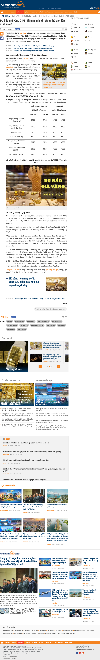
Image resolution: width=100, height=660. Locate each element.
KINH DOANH (68, 12)
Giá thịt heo (27, 633)
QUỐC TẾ (27, 12)
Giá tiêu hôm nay (68, 630)
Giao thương (69, 16)
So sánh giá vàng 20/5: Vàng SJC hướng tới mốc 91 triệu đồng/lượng (34, 46)
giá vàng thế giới (51, 270)
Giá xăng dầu (90, 630)
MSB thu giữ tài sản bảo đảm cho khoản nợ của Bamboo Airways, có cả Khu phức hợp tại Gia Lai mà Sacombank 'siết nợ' (60, 595)
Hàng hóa (5, 16)
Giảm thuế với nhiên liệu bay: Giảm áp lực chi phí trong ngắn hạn (26, 443)
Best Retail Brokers (50, 633)
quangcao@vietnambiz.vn (87, 649)
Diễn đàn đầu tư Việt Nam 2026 (66, 633)
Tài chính (54, 603)
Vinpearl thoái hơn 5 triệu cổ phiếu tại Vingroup (57, 506)
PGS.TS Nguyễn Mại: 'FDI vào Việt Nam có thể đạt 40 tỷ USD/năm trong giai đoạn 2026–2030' (23, 611)
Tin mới (7, 439)
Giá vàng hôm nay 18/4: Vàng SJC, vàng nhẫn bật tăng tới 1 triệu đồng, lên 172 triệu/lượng (17, 409)
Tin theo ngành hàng (80, 18)
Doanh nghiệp (4, 510)
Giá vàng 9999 (51, 325)
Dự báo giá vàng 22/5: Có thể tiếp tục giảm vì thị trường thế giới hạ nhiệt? (54, 84)
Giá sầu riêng (18, 633)
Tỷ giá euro (43, 630)
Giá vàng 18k (61, 325)
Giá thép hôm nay (8, 633)
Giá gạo (34, 633)
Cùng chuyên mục (44, 380)
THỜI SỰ (7, 12)
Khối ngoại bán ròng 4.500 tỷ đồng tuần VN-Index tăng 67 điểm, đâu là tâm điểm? (90, 613)
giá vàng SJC (30, 321)
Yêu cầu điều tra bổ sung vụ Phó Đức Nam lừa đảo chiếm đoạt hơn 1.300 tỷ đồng (32, 452)
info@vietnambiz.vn (12, 656)
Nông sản (42, 16)
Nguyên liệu (26, 16)
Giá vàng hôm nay (12, 325)
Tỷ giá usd (27, 630)
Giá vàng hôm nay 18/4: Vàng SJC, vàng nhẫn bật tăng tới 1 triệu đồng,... (44, 357)
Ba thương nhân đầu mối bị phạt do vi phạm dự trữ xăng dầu (24, 480)
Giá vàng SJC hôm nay (37, 325)
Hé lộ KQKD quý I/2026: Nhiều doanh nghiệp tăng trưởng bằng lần (11, 506)
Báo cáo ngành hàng (55, 16)
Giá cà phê (58, 630)
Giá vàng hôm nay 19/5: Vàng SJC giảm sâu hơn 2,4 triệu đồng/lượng (23, 282)
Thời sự (5, 445)
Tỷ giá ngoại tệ (19, 630)
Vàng (35, 16)
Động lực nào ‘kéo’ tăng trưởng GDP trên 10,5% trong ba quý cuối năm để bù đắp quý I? (34, 536)
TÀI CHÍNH (34, 12)
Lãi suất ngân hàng (79, 630)
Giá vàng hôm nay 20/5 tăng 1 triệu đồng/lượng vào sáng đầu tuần (34, 51)
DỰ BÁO (13, 12)
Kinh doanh (6, 454)
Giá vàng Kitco (22, 329)
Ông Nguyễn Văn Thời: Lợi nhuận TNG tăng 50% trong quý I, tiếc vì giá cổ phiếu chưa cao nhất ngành (51, 402)
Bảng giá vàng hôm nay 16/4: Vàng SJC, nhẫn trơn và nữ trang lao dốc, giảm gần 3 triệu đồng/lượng (17, 425)
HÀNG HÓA (20, 12)
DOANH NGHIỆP (59, 12)
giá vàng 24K (10, 329)
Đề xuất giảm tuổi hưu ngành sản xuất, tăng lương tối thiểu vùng (26, 460)
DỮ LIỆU (76, 12)
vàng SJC (10, 67)
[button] (40, 366)
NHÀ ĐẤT (41, 12)
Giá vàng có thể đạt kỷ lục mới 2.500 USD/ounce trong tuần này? (33, 48)
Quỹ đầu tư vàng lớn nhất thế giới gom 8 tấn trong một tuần (51, 409)
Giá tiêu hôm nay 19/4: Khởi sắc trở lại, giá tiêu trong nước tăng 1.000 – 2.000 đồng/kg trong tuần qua (52, 415)
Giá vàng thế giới (56, 321)
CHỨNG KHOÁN (49, 12)
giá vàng (22, 33)
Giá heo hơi (51, 630)
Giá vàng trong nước (43, 321)
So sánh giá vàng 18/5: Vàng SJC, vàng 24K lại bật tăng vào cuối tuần (40, 299)
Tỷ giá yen (35, 630)
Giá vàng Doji (24, 325)
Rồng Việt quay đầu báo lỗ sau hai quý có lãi (60, 611)
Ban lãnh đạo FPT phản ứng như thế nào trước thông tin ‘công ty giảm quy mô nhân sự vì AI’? (34, 470)
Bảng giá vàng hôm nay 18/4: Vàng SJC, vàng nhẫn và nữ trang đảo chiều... (45, 345)
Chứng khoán (50, 510)
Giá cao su (41, 633)
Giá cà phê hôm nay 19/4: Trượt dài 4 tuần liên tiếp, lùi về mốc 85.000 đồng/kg (52, 421)
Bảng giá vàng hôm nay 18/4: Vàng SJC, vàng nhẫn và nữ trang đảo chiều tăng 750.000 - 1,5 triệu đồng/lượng (15, 402)
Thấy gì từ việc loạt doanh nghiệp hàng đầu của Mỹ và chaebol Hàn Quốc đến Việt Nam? (33, 507)
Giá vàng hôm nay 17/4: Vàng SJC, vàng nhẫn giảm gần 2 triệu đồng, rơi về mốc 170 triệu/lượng (17, 420)
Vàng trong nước (13, 270)
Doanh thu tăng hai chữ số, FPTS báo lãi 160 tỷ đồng (90, 561)
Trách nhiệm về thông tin (9, 658)
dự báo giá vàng (19, 321)
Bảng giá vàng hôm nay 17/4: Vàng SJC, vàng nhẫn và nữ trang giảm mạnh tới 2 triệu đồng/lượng (17, 414)
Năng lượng (16, 16)
